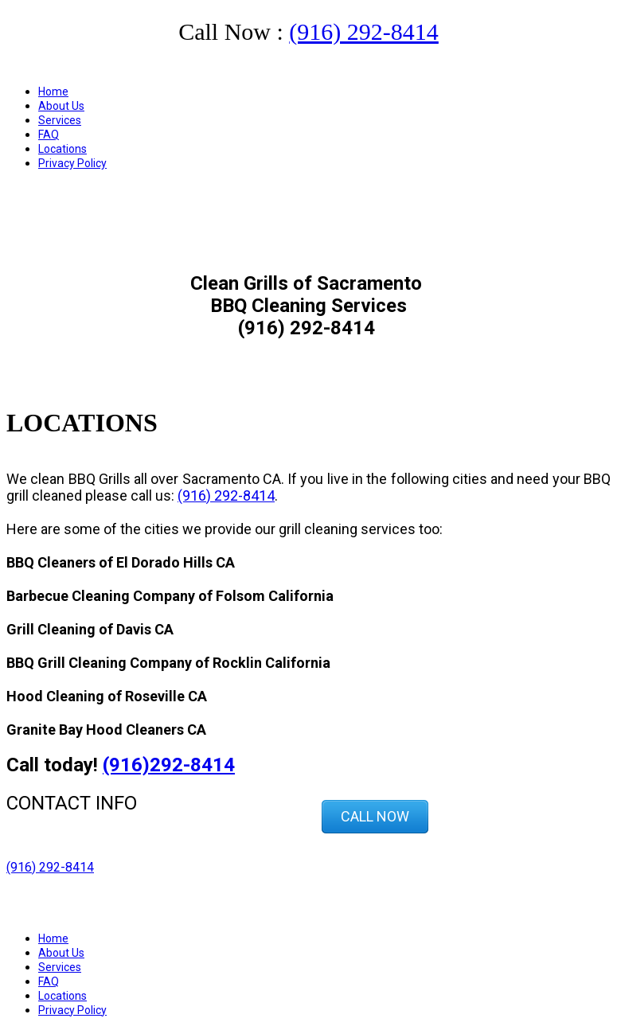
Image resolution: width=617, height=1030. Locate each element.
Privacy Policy (72, 163)
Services (59, 120)
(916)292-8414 (169, 765)
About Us (61, 105)
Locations (62, 148)
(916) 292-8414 (363, 31)
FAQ (48, 134)
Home (53, 91)
